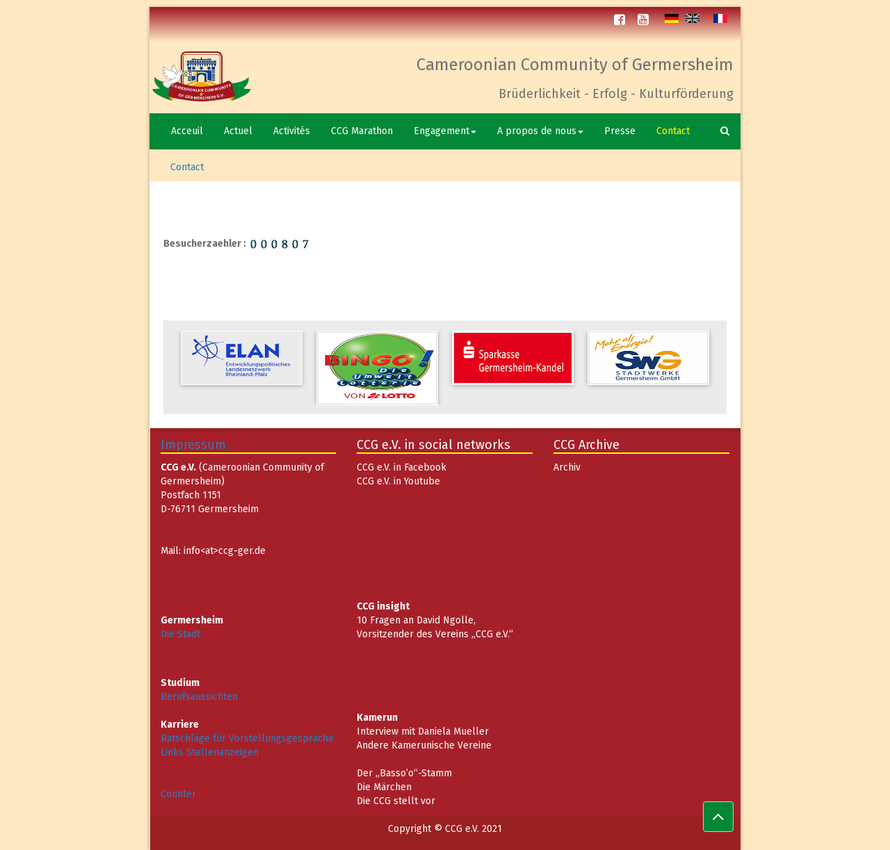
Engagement (445, 131)
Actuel (238, 131)
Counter (178, 794)
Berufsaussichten (199, 697)
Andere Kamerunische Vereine (424, 745)
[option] (241, 358)
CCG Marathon (362, 131)
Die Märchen (384, 787)
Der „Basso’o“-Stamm (404, 773)
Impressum (193, 444)
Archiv (567, 467)
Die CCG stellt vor (396, 801)
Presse (620, 131)
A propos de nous (540, 131)
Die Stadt (180, 634)
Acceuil (187, 131)
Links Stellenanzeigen (210, 752)
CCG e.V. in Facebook (401, 467)
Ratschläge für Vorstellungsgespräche (247, 738)
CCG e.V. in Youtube (398, 481)
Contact (673, 131)
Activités (291, 131)
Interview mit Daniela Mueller (423, 731)
